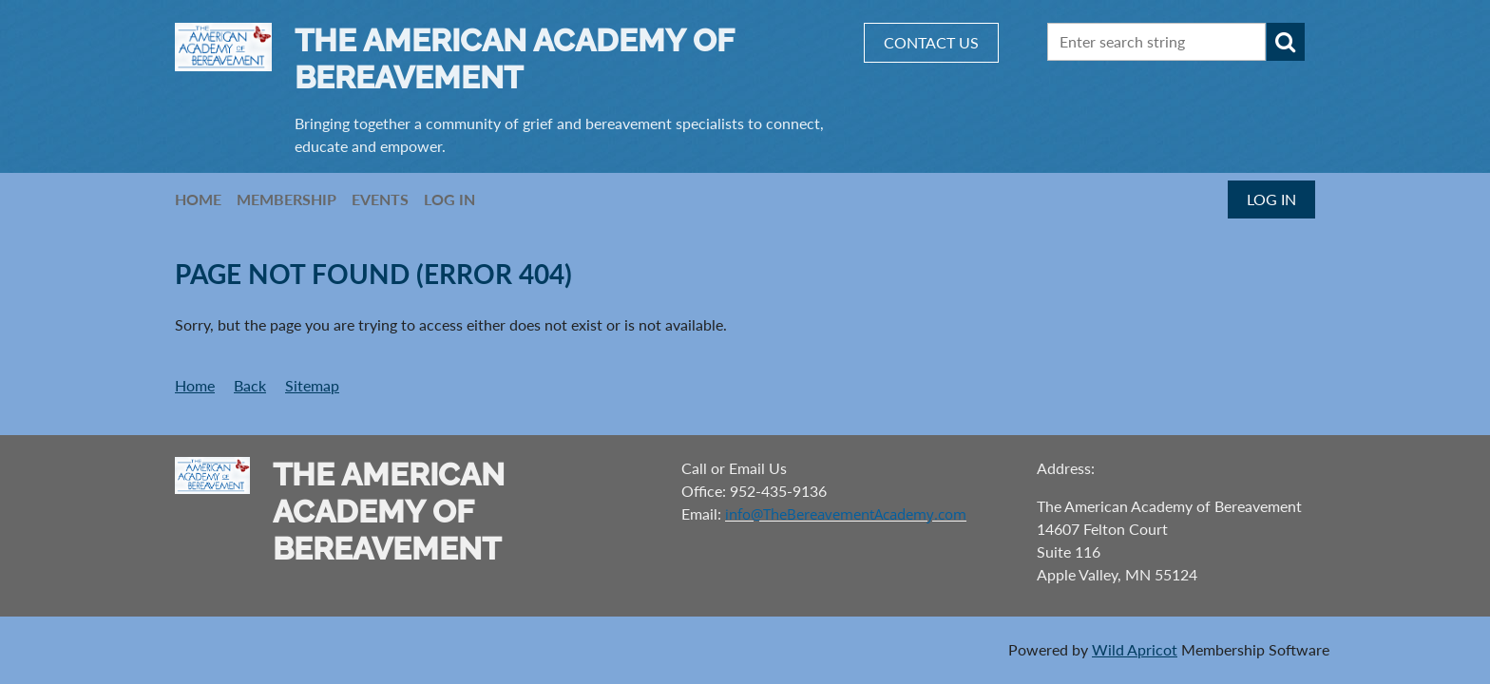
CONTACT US (931, 42)
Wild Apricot (1134, 649)
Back (250, 385)
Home (195, 385)
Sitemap (312, 385)
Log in (1271, 199)
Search (1286, 42)
